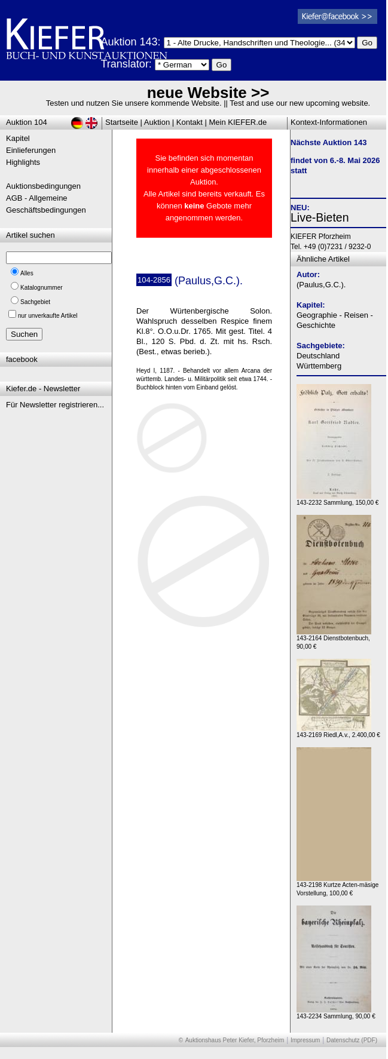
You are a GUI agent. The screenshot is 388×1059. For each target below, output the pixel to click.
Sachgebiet (35, 302)
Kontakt (189, 122)
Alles (26, 273)
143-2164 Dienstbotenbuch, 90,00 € (334, 639)
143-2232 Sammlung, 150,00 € (337, 499)
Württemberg (319, 365)
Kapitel (18, 138)
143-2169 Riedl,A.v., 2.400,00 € (338, 732)
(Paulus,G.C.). (321, 284)
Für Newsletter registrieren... (55, 404)
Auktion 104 (26, 122)
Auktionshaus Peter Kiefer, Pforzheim (235, 1040)
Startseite (121, 122)
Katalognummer (41, 287)
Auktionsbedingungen (43, 186)
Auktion (157, 122)
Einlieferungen (31, 150)
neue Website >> (208, 93)
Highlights (23, 162)
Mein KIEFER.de (238, 122)
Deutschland (318, 355)
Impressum (305, 1040)
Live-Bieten (320, 217)
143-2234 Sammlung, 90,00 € (336, 1013)
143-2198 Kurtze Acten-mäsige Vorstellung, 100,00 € (337, 886)
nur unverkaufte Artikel (48, 315)
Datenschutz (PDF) (351, 1040)
